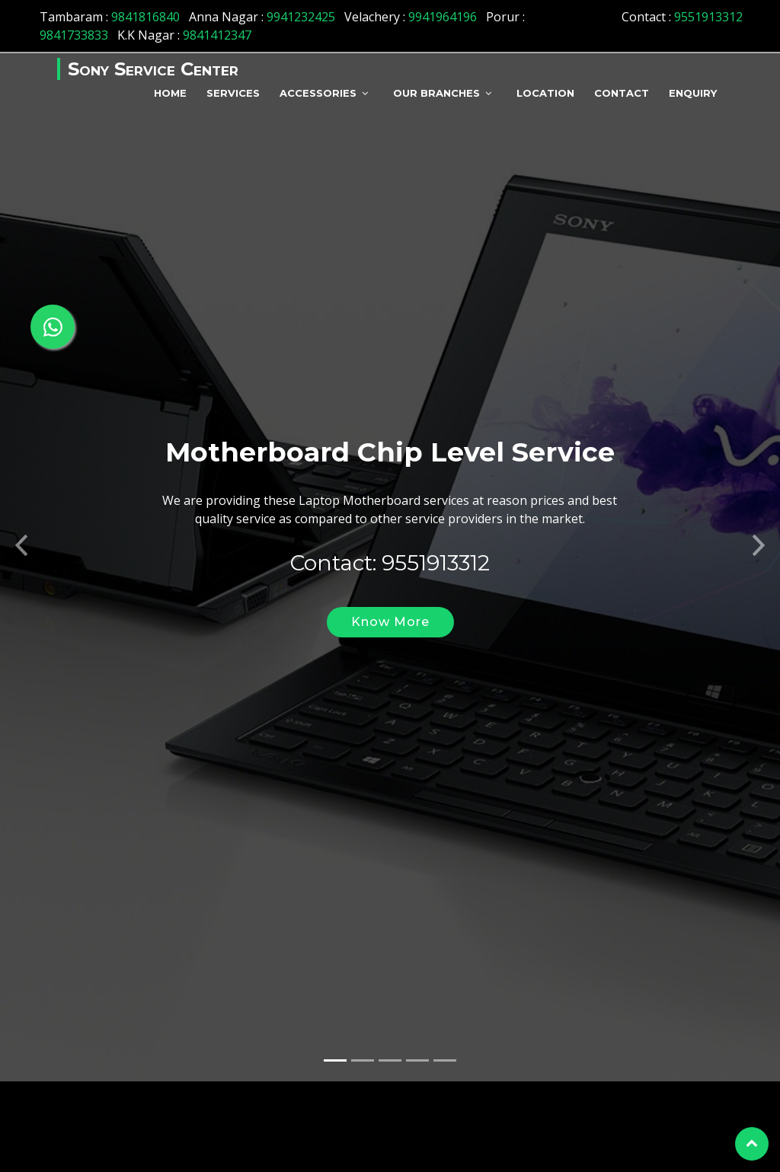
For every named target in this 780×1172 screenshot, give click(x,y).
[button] (19, 575)
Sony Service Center (153, 69)
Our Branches (436, 93)
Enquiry (693, 93)
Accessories (318, 93)
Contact (621, 93)
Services (233, 93)
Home (170, 93)
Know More (390, 656)
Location (545, 93)
